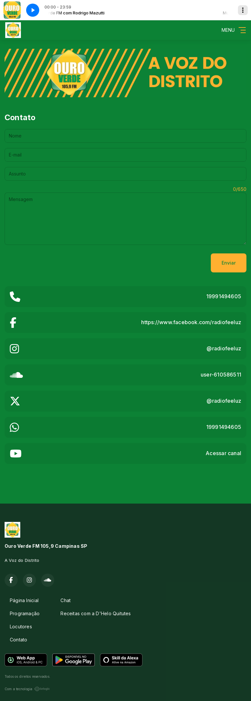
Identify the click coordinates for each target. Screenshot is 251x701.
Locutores (21, 626)
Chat (65, 600)
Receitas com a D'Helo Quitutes (95, 613)
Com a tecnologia (27, 689)
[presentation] (54, 263)
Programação (25, 613)
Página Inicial (24, 600)
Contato (18, 639)
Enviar (229, 263)
